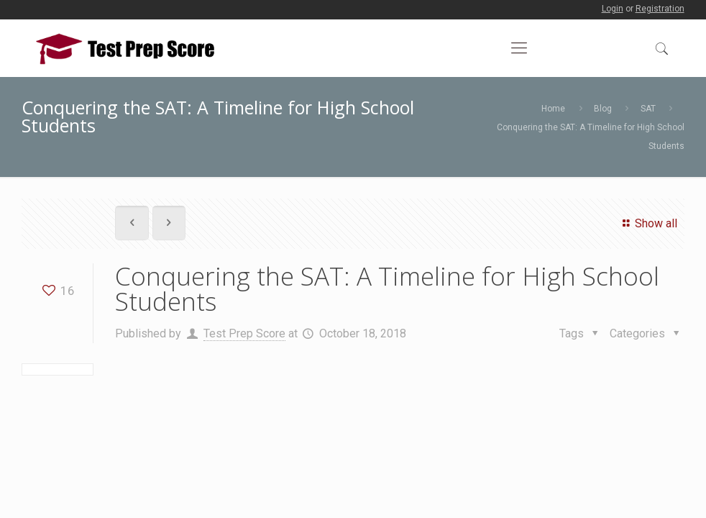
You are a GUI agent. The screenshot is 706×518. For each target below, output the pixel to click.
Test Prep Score (244, 333)
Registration (660, 9)
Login (612, 9)
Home (553, 109)
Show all (647, 223)
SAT (648, 109)
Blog (603, 109)
